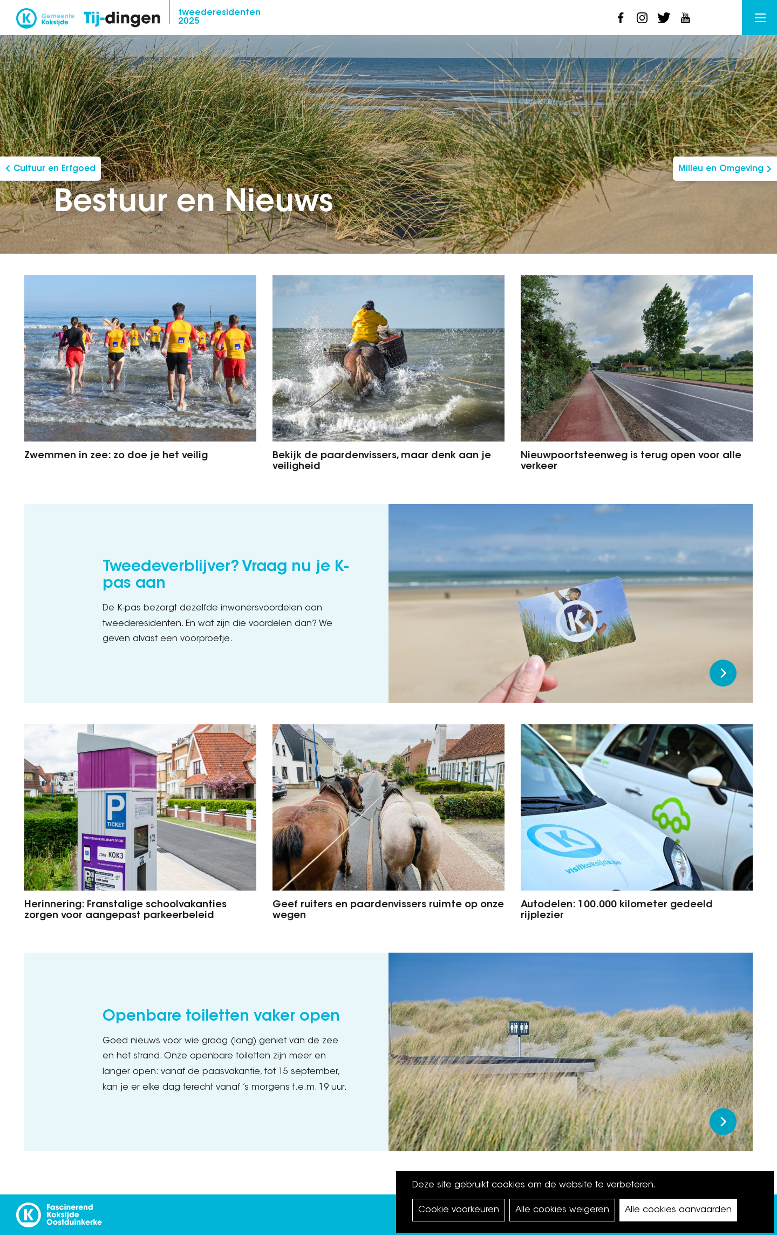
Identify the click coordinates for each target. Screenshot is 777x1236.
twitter (663, 17)
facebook (620, 17)
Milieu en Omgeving (721, 169)
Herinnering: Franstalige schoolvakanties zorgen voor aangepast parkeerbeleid (125, 910)
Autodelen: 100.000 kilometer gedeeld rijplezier (617, 910)
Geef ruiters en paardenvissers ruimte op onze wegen (388, 910)
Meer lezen (723, 673)
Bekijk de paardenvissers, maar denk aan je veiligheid (381, 461)
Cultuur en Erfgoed (54, 169)
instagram (642, 17)
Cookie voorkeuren (458, 1210)
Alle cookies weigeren (562, 1210)
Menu (760, 17)
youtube (685, 17)
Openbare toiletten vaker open (221, 1016)
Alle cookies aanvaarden (678, 1210)
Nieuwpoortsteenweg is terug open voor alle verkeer (631, 461)
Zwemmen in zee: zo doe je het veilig (116, 456)
